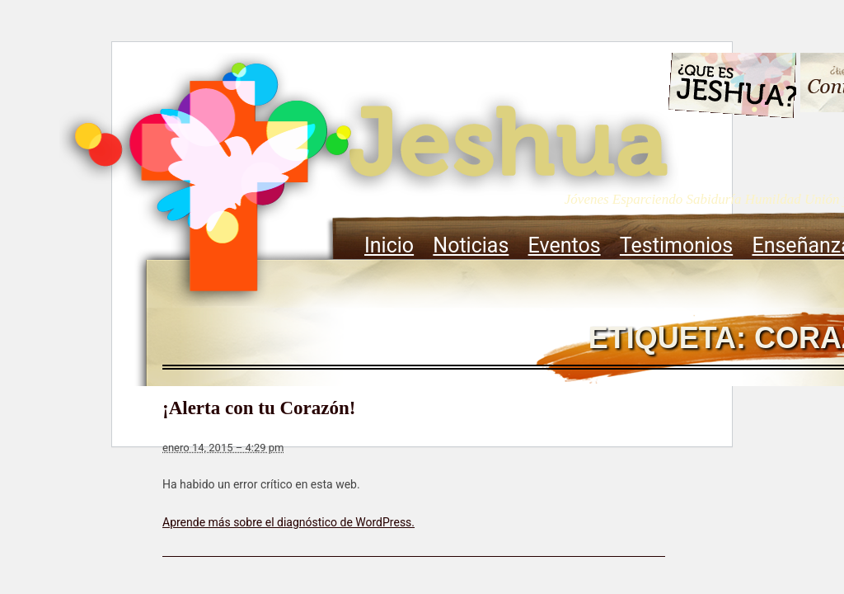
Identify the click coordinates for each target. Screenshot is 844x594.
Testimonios (676, 245)
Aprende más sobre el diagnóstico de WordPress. (288, 522)
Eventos (564, 245)
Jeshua (369, 179)
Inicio (389, 245)
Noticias (471, 245)
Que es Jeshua (731, 88)
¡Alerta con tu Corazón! (258, 408)
